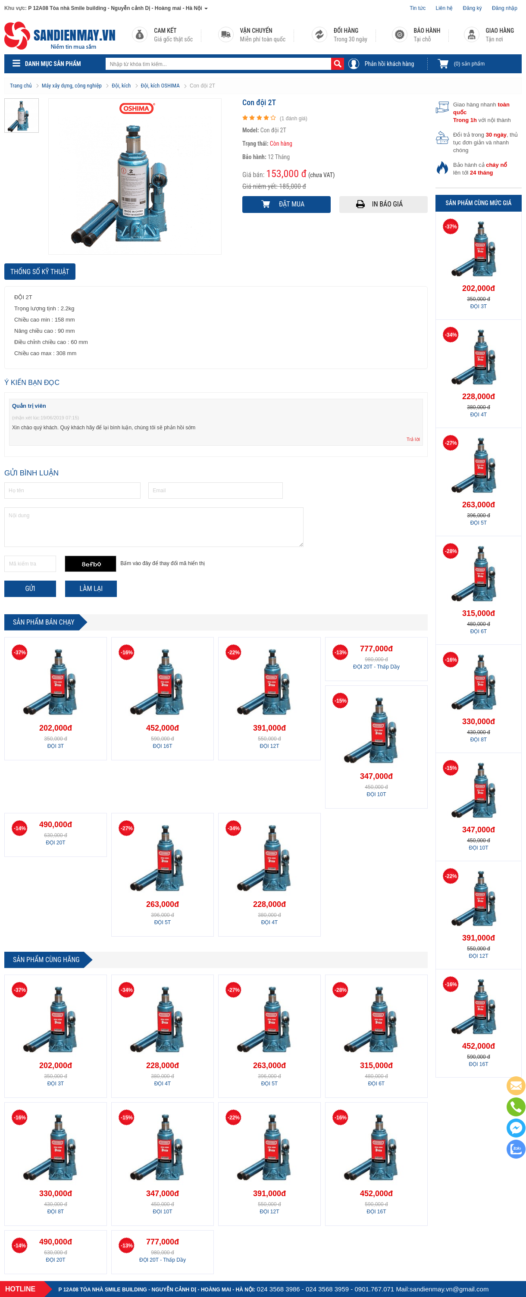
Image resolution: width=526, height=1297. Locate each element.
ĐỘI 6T (376, 1084)
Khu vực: (15, 8)
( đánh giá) (293, 119)
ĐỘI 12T (269, 746)
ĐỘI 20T (55, 843)
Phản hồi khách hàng (389, 63)
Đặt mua (291, 204)
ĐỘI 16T (162, 746)
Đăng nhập (504, 8)
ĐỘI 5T (162, 922)
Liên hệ (444, 8)
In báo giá (387, 204)
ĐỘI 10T (376, 794)
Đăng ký (472, 8)
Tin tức (418, 8)
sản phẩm (469, 64)
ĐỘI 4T (269, 922)
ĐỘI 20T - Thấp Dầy (376, 667)
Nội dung (154, 527)
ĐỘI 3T (55, 746)
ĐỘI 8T (55, 1212)
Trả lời (413, 439)
